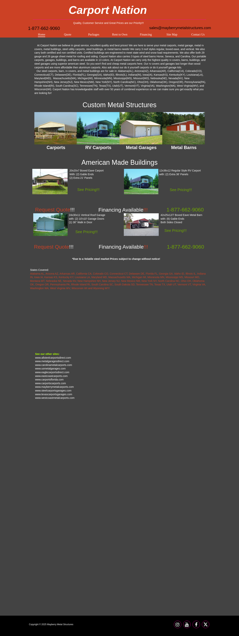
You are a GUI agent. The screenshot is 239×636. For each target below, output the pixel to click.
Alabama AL (37, 273)
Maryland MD (99, 277)
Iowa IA (38, 277)
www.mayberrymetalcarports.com (54, 386)
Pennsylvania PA (60, 284)
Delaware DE (136, 273)
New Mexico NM (130, 280)
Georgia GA (166, 273)
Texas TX (159, 284)
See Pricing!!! (175, 230)
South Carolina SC (102, 284)
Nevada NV (69, 280)
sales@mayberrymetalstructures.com (180, 28)
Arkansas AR (67, 273)
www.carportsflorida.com (49, 379)
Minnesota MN (156, 277)
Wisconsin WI (79, 288)
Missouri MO (191, 277)
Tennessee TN (144, 284)
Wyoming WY (101, 288)
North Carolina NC (168, 280)
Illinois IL (191, 273)
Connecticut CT (118, 273)
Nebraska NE (53, 280)
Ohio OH (186, 280)
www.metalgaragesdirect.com (52, 361)
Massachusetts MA (119, 277)
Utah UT (171, 284)
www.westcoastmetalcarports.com (55, 397)
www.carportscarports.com (50, 383)
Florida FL (151, 273)
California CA (83, 273)
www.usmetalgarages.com (50, 368)
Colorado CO (100, 273)
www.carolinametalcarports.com (53, 364)
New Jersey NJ (111, 280)
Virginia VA (199, 284)
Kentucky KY (66, 277)
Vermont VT (184, 284)
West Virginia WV (60, 288)
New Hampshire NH (89, 280)
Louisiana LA (82, 277)
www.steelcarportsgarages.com (53, 390)
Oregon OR (42, 284)
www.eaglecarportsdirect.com (52, 372)
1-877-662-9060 (44, 28)
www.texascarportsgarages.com (53, 394)
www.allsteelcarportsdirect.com (53, 357)
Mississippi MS (174, 277)
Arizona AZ (52, 273)
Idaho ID (179, 273)
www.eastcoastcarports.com (51, 376)
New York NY (149, 280)
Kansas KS (50, 277)
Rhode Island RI (80, 284)
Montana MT (37, 280)
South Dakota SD (124, 284)
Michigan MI (139, 277)
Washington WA (39, 288)
